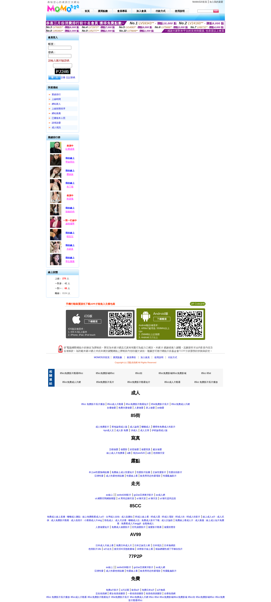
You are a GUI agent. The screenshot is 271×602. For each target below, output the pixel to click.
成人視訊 (56, 127)
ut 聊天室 (142, 498)
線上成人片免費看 (116, 453)
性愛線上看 (132, 476)
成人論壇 (134, 426)
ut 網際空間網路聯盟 (105, 498)
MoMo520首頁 (200, 2)
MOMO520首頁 (102, 357)
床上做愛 (150, 407)
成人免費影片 (102, 426)
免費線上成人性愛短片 (123, 472)
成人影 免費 (122, 430)
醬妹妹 (70, 174)
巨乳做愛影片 (139, 527)
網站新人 (56, 104)
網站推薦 (56, 113)
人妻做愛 (138, 407)
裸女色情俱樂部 (117, 593)
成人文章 (144, 430)
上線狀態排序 (58, 108)
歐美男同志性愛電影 (150, 476)
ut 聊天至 (152, 498)
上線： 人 (62, 278)
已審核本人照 (58, 118)
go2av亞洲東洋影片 (144, 495)
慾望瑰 (70, 198)
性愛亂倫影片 (170, 476)
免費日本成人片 (124, 545)
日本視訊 (157, 545)
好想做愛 (134, 449)
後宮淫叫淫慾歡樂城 (124, 549)
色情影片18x (94, 549)
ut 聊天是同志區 (168, 498)
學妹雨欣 (70, 161)
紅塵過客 (70, 149)
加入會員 (145, 357)
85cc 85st (206, 373)
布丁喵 (70, 186)
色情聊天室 (158, 453)
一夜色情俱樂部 (135, 593)
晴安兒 (70, 236)
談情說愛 (56, 122)
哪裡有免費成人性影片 (164, 426)
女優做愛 (111, 407)
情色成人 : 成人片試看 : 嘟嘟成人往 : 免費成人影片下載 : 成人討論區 (138, 520)
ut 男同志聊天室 (126, 498)
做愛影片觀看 (155, 527)
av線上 (109, 495)
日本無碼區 (169, 545)
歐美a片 (136, 590)
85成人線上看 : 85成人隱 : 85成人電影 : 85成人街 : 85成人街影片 (167, 516)
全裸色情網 (169, 593)
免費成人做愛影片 (121, 527)
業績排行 (56, 94)
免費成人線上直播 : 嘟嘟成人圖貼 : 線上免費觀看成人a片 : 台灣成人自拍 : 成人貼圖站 (90, 516)
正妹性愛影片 (159, 472)
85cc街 (138, 373)
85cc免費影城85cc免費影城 (172, 373)
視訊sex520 (139, 453)
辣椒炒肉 (70, 211)
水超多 (70, 249)
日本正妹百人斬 (142, 545)
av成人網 (160, 495)
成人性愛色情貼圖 (115, 476)
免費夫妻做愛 (125, 407)
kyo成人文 (109, 430)
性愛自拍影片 (175, 472)
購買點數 (117, 357)
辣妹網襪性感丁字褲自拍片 (169, 549)
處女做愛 (157, 449)
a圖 (129, 453)
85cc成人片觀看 (172, 382)
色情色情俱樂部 (154, 593)
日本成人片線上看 (105, 545)
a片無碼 (161, 590)
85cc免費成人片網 (71, 382)
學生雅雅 (70, 261)
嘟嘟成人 (145, 426)
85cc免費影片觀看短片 (138, 382)
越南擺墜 (70, 223)
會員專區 (131, 357)
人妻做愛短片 (102, 527)
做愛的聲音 (169, 527)
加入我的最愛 (216, 2)
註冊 (63, 77)
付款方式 (172, 357)
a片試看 (125, 590)
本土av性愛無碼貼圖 (99, 472)
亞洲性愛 (99, 476)
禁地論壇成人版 (119, 426)
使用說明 (158, 357)
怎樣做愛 (113, 449)
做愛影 (124, 449)
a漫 (149, 453)
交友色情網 (101, 593)
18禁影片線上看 (145, 549)
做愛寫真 (145, 449)
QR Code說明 (198, 304)
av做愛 (160, 407)
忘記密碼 (70, 77)
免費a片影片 (112, 590)
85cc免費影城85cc (105, 373)
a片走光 (108, 549)
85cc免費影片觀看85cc (71, 373)
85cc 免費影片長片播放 (206, 382)
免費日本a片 (148, 590)
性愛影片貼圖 (143, 472)
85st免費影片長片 (105, 382)
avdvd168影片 (124, 495)
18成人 (134, 430)
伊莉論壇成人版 (159, 430)
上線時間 (56, 99)
